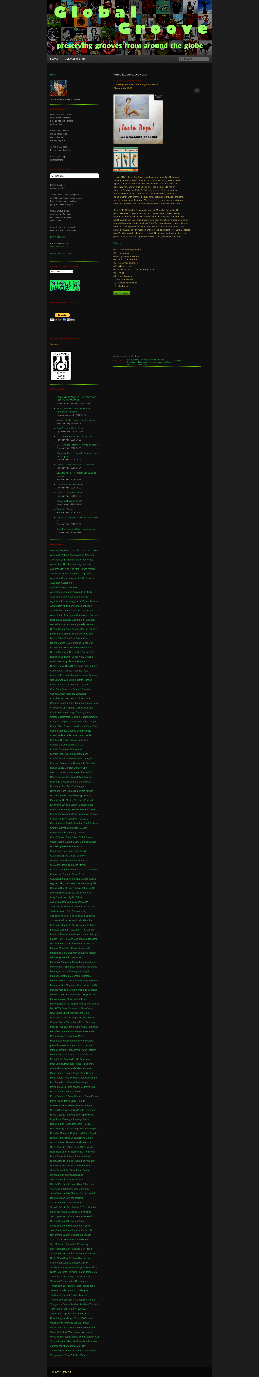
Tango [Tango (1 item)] (64, 1276)
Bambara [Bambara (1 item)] (90, 619)
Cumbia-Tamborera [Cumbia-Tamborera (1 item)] (79, 740)
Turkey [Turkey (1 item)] (72, 1309)
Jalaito (151, 362)
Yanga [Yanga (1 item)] (68, 1336)
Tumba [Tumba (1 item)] (66, 1304)
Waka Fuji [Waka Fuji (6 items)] (62, 1332)
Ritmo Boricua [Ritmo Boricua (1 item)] (71, 1137)
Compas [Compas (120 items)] (54, 721)
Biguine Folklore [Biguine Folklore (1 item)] (88, 629)
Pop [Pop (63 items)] (52, 1082)
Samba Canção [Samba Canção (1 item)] (58, 1179)
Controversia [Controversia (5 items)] (69, 726)
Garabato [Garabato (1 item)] (73, 828)
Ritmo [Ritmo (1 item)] (60, 1137)
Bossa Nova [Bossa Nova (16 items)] (78, 656)
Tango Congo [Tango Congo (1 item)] (75, 1276)
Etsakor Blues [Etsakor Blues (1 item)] (86, 804)
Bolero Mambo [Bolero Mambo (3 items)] (57, 643)
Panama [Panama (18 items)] (70, 1031)
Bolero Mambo (139, 360)
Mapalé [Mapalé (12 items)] (90, 943)
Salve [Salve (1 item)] (66, 1170)
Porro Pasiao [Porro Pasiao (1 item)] (57, 1100)
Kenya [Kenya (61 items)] (70, 920)
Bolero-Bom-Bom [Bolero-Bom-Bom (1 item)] (66, 638)
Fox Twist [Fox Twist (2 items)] (93, 814)
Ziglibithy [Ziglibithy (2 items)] (81, 1346)
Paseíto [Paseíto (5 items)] (68, 1059)
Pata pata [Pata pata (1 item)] (69, 1063)
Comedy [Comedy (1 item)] (93, 717)
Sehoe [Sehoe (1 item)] (85, 1184)
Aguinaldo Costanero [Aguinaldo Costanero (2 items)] (61, 582)
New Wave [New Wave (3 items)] (55, 1017)
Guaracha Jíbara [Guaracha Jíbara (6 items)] (58, 865)
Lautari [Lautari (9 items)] (90, 929)
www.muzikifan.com (59, 246)
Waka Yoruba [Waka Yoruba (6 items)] (74, 1332)
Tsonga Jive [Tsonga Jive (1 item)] (56, 1304)
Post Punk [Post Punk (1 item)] (78, 1105)
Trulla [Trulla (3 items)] (75, 1299)
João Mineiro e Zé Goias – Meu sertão (76, 529)
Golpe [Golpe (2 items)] (53, 841)
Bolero (129, 360)
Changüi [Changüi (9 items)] (68, 703)
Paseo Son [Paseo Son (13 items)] (69, 1054)
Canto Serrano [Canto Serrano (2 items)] (71, 684)
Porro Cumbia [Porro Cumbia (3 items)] (74, 1091)
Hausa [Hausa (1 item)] (84, 883)
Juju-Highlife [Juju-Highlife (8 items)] (56, 915)
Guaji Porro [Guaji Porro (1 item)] (73, 851)
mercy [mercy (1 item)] (93, 962)
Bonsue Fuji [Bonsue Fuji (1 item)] (88, 652)
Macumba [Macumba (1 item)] (79, 939)
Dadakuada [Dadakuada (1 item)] (79, 763)
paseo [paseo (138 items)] (53, 1045)
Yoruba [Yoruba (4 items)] (82, 1336)
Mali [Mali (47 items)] (52, 943)
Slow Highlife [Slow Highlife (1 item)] (84, 1225)
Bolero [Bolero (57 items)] (53, 638)
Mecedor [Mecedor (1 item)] (66, 957)
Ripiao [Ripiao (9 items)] (53, 1137)
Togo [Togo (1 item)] (92, 1285)
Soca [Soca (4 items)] (68, 1230)
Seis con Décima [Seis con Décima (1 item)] (74, 1198)
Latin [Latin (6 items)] (62, 929)
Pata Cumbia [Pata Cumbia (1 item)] (57, 1063)
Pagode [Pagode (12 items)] (54, 1026)
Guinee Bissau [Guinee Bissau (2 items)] (72, 878)
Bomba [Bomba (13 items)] (87, 647)
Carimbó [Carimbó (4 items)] (77, 689)
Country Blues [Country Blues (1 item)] (84, 730)
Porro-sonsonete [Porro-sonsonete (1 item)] (75, 1087)
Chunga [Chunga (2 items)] (71, 712)
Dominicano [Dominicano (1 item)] (85, 781)
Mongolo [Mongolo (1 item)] (63, 989)
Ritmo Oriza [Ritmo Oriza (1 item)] (85, 1142)
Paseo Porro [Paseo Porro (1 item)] (73, 1050)
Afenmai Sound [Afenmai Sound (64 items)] (58, 559)
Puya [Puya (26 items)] (53, 1119)
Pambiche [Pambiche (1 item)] (93, 1026)
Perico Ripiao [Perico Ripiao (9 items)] (81, 1063)
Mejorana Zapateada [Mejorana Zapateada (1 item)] (61, 962)
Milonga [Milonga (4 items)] (54, 989)
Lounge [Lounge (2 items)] (94, 934)
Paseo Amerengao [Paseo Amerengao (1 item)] (66, 1045)
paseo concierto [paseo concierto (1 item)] (85, 1045)
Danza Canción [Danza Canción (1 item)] (65, 767)
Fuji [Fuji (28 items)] (68, 823)
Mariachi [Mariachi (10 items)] (75, 948)
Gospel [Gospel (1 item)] (60, 841)
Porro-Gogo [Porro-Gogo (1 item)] (82, 1082)
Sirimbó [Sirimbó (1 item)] (68, 1225)
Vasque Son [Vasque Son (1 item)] (70, 1327)
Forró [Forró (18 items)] (80, 814)
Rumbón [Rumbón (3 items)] (54, 1165)
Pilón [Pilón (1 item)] (79, 1068)
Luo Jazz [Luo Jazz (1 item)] (68, 939)
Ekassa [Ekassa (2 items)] (87, 795)
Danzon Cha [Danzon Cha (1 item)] (80, 767)
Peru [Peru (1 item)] (91, 1063)
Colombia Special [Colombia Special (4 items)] (80, 717)
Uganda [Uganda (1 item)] (67, 1313)
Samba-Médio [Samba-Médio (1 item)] (57, 1174)
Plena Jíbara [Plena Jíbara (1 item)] (56, 1077)
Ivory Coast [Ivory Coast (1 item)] (56, 897)
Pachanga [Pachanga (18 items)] (91, 1022)
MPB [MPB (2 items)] (66, 1003)
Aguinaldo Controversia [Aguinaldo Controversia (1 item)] (83, 578)
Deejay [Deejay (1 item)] (53, 777)
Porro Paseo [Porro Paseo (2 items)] (91, 1096)
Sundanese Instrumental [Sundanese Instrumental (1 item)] (62, 1267)
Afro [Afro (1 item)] (81, 559)
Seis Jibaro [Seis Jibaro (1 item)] (56, 1211)
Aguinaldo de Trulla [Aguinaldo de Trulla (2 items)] (82, 592)
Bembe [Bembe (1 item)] (53, 629)
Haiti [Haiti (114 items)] (78, 883)
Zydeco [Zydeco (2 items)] (84, 1355)
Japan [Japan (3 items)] (79, 902)
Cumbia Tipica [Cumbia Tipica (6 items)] (57, 758)
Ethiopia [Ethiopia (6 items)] (65, 804)
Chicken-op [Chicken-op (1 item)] (56, 707)
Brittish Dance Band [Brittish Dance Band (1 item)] (60, 666)
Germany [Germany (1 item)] (71, 832)
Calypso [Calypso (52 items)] (72, 675)
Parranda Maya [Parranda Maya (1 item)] (58, 1036)
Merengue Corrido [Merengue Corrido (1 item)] (59, 976)
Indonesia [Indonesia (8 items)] (86, 892)
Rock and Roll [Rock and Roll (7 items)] (63, 1151)
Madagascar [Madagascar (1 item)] (90, 939)
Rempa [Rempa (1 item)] (92, 1128)
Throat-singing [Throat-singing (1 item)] (57, 1285)
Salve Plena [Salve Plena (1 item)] (76, 1170)
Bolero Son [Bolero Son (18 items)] (87, 643)
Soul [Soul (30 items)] (94, 1253)
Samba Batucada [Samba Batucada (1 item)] (74, 1174)
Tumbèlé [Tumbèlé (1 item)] (93, 1304)
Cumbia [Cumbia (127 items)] (64, 740)
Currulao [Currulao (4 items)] (54, 763)
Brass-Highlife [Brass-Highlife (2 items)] (64, 661)
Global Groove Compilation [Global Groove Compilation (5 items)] (64, 837)
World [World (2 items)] (53, 1336)
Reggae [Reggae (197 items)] (69, 1128)
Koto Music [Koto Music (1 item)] (56, 925)
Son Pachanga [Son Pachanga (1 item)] (57, 1248)
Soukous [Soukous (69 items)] (86, 1253)
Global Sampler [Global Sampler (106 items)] (87, 837)
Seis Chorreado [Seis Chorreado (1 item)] (88, 1193)
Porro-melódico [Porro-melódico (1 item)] (58, 1087)
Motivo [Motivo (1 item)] (62, 999)
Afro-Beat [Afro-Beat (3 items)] (89, 559)
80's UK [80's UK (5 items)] (54, 550)
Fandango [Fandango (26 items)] (66, 809)
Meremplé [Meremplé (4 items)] (81, 966)
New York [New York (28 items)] (67, 1017)
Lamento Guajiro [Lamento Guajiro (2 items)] (70, 925)
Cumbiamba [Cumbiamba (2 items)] (76, 749)
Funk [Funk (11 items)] (72, 823)
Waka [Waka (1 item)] (53, 1332)
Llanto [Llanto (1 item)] (70, 934)
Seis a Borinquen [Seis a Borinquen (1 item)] (64, 1188)
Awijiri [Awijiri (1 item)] (86, 615)
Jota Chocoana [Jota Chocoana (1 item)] (74, 911)
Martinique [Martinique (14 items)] (55, 952)
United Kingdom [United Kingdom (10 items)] (58, 1318)
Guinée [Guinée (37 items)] (85, 878)
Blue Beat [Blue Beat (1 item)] (71, 633)
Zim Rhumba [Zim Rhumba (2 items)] (90, 1350)
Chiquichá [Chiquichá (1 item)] (87, 707)
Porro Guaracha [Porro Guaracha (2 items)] (76, 1096)
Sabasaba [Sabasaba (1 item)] (65, 1165)
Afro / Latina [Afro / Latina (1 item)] (81, 569)
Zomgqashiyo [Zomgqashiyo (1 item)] (57, 1355)
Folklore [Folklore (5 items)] (73, 814)
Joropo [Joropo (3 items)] (62, 911)
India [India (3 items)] (78, 892)
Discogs (117, 243)
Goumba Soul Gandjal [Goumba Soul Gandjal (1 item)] (76, 841)
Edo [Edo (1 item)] (61, 795)
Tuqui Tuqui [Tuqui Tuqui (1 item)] (62, 1309)
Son (134, 364)
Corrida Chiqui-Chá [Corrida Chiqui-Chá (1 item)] (87, 726)
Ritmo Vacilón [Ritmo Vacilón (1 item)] (87, 1147)
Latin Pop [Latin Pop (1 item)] (81, 929)
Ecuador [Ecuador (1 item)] (54, 795)
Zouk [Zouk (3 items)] (67, 1355)
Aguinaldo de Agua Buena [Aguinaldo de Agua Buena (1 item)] (63, 587)
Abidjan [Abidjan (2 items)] (63, 550)
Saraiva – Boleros (65, 509)
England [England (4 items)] (88, 800)
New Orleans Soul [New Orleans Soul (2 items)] (79, 1013)
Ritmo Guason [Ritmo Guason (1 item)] (57, 1142)
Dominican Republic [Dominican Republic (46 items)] (60, 786)
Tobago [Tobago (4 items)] (85, 1285)
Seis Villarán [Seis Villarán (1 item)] (68, 1216)
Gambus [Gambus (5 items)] (63, 828)
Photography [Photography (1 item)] (63, 1068)
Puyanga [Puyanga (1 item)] (77, 1119)
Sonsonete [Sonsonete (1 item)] (55, 1253)
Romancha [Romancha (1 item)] (89, 1151)
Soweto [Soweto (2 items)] (67, 1258)
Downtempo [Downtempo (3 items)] (77, 786)
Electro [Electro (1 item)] (69, 800)
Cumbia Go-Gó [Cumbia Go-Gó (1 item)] (75, 744)
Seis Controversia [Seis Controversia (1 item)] (59, 1202)
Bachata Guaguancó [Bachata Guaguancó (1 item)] (60, 619)
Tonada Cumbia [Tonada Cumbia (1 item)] (66, 1290)
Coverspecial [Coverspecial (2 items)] (57, 735)
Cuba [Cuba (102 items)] (74, 735)
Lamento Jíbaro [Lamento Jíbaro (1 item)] (88, 925)
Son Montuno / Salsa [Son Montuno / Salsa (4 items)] (61, 1244)
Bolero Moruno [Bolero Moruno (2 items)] (73, 643)
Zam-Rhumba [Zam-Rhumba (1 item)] (90, 1341)
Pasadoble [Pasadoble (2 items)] (72, 1036)
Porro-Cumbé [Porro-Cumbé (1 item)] (68, 1082)
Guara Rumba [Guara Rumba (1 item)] (57, 878)
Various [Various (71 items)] (69, 1322)
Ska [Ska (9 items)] (74, 1225)
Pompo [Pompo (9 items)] (93, 1077)
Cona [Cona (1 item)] (78, 721)
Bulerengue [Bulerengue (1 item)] (77, 666)
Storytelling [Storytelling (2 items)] (84, 1258)
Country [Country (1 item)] (72, 730)
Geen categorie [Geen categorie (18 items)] (58, 832)
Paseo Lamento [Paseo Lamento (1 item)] (58, 1050)
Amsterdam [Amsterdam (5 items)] (56, 606)
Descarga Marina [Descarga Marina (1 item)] (69, 781)
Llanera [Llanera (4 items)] (63, 934)
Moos (53, 75)
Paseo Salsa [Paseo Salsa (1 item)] (56, 1054)
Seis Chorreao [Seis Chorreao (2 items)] (57, 1198)
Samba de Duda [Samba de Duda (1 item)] (75, 1179)
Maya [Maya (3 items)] (76, 952)
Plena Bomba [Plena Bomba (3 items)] (86, 1073)
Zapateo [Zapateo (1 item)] (72, 1346)
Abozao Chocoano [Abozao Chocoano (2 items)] (76, 550)
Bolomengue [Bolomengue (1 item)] (76, 647)
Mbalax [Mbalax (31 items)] (92, 952)
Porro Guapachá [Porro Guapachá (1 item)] (58, 1096)
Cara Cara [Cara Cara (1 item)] (55, 689)
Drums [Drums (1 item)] (70, 791)
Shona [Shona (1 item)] (81, 1221)
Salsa (129, 364)
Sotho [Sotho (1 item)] (79, 1253)
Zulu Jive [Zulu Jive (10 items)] (75, 1355)
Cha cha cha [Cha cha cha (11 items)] (56, 698)
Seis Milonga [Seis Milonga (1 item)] (84, 1211)
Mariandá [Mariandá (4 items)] (85, 948)
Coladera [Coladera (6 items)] (55, 717)
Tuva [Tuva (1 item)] (78, 1309)
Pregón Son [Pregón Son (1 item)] (56, 1110)
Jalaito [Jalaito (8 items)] (79, 897)
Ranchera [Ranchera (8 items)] (77, 1124)
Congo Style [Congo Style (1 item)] (56, 726)
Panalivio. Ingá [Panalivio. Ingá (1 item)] (57, 1031)
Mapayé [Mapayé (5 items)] (54, 948)
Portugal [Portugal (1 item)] (81, 1100)
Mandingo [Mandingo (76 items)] (68, 943)
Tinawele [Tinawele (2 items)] (70, 1285)
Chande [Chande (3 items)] (86, 698)
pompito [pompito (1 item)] (85, 1077)
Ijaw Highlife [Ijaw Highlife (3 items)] (56, 892)
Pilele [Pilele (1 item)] (73, 1068)
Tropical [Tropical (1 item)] (83, 1295)
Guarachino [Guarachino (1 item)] (56, 874)
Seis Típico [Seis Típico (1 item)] (56, 1216)
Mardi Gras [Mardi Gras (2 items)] (65, 948)
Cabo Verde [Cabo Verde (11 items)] (56, 670)
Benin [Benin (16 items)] (68, 629)
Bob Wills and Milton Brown (70, 428)
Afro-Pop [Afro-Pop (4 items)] (69, 569)
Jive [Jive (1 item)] (92, 906)
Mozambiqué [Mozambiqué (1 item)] (80, 999)
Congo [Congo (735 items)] (92, 721)
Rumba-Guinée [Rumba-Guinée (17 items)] (83, 1156)
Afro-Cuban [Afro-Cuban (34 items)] (56, 564)
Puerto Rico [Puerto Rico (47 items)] (83, 1110)
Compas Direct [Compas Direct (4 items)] (67, 721)
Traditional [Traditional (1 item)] (55, 1295)
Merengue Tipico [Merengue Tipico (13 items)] (74, 985)
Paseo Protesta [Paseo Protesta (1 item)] (88, 1050)
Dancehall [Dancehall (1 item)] (91, 763)
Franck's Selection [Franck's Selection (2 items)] (67, 818)
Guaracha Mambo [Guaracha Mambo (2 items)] (77, 865)
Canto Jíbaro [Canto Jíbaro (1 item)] (56, 684)
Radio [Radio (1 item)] (86, 1119)
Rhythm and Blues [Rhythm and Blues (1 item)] (79, 1133)
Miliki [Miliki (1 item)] (94, 985)
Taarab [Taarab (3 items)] (81, 1272)
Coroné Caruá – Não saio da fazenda (75, 464)
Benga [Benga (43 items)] (61, 629)
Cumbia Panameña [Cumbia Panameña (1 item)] (78, 754)
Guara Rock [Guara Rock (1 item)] (78, 874)
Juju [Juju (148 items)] (85, 911)
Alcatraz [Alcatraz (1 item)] (94, 601)
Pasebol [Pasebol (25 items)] (89, 1040)
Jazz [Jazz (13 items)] (85, 902)
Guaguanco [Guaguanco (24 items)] (79, 846)
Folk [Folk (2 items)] (93, 809)
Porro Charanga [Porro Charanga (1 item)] (58, 1091)
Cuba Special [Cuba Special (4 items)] (85, 735)
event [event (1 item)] (53, 809)
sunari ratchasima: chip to (69, 501)
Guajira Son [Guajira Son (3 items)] (71, 860)
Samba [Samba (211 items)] (86, 1170)
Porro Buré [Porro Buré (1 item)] (89, 1087)
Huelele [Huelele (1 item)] (64, 888)
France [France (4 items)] (53, 818)
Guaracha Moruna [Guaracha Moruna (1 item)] (59, 869)
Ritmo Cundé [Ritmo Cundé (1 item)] (86, 1137)
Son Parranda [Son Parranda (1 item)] (73, 1248)
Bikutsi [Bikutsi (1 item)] (62, 633)
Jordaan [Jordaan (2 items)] (54, 911)
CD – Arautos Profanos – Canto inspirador (77, 445)
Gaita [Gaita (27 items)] (95, 823)
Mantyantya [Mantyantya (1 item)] (80, 943)
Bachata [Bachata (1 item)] (94, 615)
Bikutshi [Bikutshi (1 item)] (54, 633)
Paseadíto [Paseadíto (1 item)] (69, 1040)
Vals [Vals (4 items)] (62, 1322)
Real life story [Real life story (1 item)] (57, 1128)
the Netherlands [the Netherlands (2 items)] (79, 1281)
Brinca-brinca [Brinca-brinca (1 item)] (78, 661)
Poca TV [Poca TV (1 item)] (68, 1077)
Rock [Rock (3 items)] (53, 1151)
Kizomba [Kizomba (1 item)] (87, 920)
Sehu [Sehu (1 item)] (92, 1184)
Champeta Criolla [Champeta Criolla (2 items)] (73, 698)
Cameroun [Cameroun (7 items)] (82, 675)
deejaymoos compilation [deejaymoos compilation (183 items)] (70, 777)
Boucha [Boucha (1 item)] (89, 656)
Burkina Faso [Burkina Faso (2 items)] (90, 666)
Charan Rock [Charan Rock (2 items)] (91, 703)
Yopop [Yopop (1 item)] (75, 1336)
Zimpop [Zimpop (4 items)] (79, 1350)
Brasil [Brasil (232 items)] (53, 661)
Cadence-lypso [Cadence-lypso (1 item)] (80, 670)
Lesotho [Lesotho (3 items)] (54, 934)
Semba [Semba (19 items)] (53, 1221)
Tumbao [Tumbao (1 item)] (75, 1304)
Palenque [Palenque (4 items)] (64, 1026)
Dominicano (132, 362)
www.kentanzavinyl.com (60, 253)
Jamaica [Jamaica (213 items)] (71, 902)
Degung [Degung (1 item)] (87, 777)
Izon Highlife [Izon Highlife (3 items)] (69, 897)
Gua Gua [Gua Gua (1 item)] (68, 846)
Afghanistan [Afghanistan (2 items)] (73, 559)
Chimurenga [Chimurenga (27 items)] (69, 707)
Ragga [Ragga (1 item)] (68, 1124)
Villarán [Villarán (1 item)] (92, 1327)
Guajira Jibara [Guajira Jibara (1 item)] (57, 860)
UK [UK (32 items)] (73, 1313)
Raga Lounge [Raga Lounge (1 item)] (57, 1124)
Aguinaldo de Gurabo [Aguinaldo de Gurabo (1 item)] (61, 592)
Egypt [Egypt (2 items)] (80, 795)
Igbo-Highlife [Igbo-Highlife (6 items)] (75, 888)
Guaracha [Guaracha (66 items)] (83, 860)
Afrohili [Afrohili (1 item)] (91, 569)
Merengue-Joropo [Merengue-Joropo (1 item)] (59, 971)
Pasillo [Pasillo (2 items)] (75, 1059)
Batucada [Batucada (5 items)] (66, 624)
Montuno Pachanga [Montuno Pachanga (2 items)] (78, 994)
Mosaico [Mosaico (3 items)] (54, 999)
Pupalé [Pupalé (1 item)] (84, 1114)
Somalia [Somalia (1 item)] (75, 1230)
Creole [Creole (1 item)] (67, 735)
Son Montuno (143, 364)
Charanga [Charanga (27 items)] (79, 703)
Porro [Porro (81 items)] (58, 1082)
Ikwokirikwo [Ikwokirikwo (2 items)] (69, 892)
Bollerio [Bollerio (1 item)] (54, 647)
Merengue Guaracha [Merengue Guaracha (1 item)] (80, 976)
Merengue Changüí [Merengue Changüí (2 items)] (79, 971)
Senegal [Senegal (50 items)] (62, 1221)
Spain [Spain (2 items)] (75, 1258)
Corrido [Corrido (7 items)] (54, 730)
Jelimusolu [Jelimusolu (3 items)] (68, 906)
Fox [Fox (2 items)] (86, 814)
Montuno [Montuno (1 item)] (72, 989)
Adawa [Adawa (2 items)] (65, 555)
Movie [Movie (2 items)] (70, 999)
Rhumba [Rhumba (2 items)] (54, 1133)
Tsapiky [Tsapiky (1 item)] (83, 1299)
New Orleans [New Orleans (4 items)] (87, 1008)
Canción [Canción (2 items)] (54, 680)
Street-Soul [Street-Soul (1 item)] (56, 1262)
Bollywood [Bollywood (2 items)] (63, 647)
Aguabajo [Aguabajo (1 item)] (76, 573)
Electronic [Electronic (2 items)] (79, 800)
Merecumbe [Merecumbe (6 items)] (56, 966)
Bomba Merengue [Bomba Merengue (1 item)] (59, 652)
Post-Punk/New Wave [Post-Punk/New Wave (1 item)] (61, 1105)
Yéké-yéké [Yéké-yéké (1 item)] (70, 1341)
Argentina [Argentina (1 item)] (69, 610)
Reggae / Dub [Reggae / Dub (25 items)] (81, 1128)
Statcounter (56, 344)
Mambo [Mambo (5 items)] (59, 943)
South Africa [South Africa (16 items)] (56, 1258)
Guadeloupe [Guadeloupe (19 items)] (56, 846)
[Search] (194, 59)
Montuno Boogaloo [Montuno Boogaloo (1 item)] (87, 989)
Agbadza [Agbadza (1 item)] (66, 573)
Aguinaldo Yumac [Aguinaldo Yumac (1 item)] (80, 601)
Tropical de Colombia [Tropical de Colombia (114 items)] (61, 1299)
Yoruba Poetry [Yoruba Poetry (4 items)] (57, 1341)
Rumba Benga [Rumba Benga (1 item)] (57, 1161)
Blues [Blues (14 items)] (80, 633)
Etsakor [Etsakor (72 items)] (74, 804)
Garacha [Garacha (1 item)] (83, 828)
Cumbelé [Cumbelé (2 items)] (54, 740)
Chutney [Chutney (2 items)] (80, 712)
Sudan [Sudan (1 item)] (75, 1262)
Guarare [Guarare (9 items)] (67, 874)
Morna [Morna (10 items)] (92, 994)
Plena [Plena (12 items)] (76, 1073)
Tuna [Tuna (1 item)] (52, 1309)
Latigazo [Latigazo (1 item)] (54, 929)
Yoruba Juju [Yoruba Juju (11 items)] (93, 1336)
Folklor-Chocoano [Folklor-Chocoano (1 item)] (59, 814)
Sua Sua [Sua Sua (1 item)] (66, 1262)
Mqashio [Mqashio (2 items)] (74, 1003)
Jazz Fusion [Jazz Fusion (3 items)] (56, 906)
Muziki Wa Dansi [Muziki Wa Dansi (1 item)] (58, 1008)
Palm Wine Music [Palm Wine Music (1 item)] (78, 1026)
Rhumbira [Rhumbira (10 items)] (65, 1133)
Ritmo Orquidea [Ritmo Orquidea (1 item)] (58, 1147)
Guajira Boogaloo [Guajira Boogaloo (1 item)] (59, 855)
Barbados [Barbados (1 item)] (55, 624)
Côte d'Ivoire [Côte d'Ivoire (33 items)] (66, 763)
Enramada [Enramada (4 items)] (55, 804)
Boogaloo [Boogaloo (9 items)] (55, 656)
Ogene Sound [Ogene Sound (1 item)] (87, 1017)
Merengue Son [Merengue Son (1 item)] (57, 985)
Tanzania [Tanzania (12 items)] (87, 1276)
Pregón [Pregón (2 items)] (88, 1105)
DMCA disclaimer (57, 237)
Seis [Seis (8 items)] (52, 1188)
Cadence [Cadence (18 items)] (67, 670)
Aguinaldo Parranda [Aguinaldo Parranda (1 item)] (60, 601)
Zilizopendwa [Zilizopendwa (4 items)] (57, 1350)
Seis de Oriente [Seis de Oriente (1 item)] (58, 1207)
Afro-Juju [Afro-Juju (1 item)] (77, 564)
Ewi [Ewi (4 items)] (58, 809)
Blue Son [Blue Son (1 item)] (88, 633)
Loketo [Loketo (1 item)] (77, 934)
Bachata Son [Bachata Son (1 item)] (78, 619)
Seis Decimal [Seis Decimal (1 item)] (76, 1202)
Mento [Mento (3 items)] (75, 962)
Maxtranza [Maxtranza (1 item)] (67, 952)
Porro (168, 362)
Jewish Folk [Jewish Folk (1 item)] (81, 906)
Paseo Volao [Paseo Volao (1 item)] (56, 1059)
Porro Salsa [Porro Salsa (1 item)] (70, 1100)
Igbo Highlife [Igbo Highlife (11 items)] (88, 888)
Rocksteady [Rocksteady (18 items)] (77, 1151)
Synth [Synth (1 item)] (53, 1272)
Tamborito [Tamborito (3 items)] (55, 1276)
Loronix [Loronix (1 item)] (86, 934)
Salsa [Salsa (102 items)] (73, 1165)
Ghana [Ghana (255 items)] (80, 832)
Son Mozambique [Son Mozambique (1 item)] (81, 1244)
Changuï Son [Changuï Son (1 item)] (57, 703)
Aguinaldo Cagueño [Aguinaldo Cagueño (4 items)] (60, 578)
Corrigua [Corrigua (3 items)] (62, 730)
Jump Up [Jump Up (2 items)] (90, 915)
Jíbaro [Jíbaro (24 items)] (53, 920)
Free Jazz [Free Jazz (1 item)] (82, 818)
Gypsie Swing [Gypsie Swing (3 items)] (57, 883)
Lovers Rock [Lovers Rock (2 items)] (56, 939)
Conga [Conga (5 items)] (84, 721)
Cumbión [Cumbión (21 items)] (70, 758)
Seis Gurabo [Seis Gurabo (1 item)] (89, 1207)
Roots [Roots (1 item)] (53, 1156)
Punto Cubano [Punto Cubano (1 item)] (57, 1114)
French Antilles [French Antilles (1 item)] (57, 823)
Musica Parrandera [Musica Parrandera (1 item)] (89, 1003)
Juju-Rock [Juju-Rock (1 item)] (69, 915)
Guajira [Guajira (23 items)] (83, 851)
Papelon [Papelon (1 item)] (79, 1031)
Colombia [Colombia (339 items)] (65, 717)
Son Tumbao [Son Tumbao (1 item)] (68, 1253)
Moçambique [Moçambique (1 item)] (56, 1003)
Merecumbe (160, 362)
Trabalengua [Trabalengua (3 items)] (81, 1290)
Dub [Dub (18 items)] (76, 791)
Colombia (151, 360)
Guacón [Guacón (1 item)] (92, 841)
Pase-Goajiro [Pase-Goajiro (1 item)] (57, 1040)
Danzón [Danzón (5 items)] (88, 772)
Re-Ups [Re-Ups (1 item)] (87, 1124)
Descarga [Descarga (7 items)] (55, 781)
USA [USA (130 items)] (82, 1318)
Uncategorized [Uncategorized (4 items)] (82, 1313)
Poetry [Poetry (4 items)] (76, 1077)
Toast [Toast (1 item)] (78, 1285)
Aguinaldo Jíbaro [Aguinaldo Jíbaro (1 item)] (59, 596)
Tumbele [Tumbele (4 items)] (84, 1304)
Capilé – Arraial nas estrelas (71, 484)
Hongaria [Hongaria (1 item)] (55, 888)
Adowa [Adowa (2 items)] (73, 555)
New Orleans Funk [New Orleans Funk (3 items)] (59, 1013)
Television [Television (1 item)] (65, 1281)
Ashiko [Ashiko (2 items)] (77, 610)
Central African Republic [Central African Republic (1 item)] (62, 693)
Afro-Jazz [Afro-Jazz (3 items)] (67, 564)
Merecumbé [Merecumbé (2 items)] (69, 966)
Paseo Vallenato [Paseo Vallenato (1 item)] (84, 1054)
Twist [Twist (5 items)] (84, 1309)
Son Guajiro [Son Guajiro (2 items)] (70, 1239)
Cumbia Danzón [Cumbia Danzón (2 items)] (58, 744)
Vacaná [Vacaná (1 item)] (89, 1318)
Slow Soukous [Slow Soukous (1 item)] (57, 1230)
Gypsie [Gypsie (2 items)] (92, 878)
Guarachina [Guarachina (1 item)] (91, 869)
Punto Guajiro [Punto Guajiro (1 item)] (73, 1114)
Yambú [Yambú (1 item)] (60, 1336)
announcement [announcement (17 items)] (78, 606)
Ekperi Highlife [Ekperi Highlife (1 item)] (57, 800)
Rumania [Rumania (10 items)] (61, 1156)
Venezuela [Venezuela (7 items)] (82, 1327)
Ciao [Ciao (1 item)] (87, 712)
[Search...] (74, 175)
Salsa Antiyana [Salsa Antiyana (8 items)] (84, 1165)
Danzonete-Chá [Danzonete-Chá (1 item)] (76, 772)
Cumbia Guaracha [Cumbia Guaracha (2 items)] (59, 749)
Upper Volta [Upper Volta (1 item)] (73, 1318)
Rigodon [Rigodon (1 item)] (94, 1133)
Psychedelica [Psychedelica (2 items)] (70, 1110)
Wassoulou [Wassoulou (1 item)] (87, 1332)
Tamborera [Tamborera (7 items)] (91, 1272)
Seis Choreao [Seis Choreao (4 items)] (72, 1193)
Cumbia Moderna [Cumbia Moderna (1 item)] (59, 754)
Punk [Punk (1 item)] (92, 1110)
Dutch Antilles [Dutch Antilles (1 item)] (86, 791)
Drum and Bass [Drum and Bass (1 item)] (58, 791)
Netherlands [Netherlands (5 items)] (74, 1008)
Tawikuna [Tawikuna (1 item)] (55, 1281)
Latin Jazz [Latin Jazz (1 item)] (70, 929)
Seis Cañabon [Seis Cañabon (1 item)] (57, 1193)
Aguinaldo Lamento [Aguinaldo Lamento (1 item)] (78, 596)
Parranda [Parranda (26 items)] (89, 1031)
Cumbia (160, 360)
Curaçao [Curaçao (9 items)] (87, 758)
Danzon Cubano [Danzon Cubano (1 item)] (58, 772)
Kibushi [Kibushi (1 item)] (78, 920)
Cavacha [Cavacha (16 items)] (86, 689)
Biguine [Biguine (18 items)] (76, 629)
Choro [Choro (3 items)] (63, 712)
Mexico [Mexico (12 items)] (87, 985)
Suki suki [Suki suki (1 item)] (84, 1262)
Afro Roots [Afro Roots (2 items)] (55, 573)
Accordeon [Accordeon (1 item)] (92, 550)
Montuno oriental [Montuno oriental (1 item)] (58, 994)
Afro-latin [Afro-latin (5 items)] (87, 564)
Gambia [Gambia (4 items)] (54, 828)
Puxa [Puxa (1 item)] (90, 1114)
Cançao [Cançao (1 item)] (84, 684)
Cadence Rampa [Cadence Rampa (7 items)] (59, 675)
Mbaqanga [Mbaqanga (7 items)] (55, 957)
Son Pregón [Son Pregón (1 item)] (87, 1248)
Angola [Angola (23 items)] (66, 606)
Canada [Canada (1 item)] (93, 675)
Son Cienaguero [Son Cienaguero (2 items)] (74, 1235)
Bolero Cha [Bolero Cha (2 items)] (81, 638)
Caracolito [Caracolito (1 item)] (66, 689)
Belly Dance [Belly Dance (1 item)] (86, 624)
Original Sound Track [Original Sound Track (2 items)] (61, 1022)
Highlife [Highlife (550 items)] (92, 883)
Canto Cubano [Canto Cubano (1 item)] (84, 680)
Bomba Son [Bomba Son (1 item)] (75, 652)
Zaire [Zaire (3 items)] (79, 1341)
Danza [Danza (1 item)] (53, 767)
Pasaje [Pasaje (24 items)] (81, 1036)
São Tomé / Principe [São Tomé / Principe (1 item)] (67, 1272)
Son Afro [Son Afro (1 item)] (89, 1230)
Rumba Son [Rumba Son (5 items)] (89, 1161)
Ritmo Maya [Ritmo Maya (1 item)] (72, 1142)
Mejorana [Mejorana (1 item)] (76, 957)
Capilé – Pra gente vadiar (69, 492)
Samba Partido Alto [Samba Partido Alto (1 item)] (60, 1184)
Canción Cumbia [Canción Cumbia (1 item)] (67, 680)
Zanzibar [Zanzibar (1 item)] (62, 1346)
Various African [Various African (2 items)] (81, 1322)
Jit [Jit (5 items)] (88, 906)
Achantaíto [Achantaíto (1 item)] (55, 555)
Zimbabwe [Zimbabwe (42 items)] (69, 1350)
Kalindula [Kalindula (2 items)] (62, 920)
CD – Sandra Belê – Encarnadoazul (74, 436)
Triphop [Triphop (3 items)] (74, 1295)
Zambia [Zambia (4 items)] (54, 1346)
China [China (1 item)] (79, 707)
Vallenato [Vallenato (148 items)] (55, 1322)
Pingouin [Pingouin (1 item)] (87, 1068)
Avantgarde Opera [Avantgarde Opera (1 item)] (73, 615)
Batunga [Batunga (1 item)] (75, 624)
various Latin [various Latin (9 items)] (56, 1327)
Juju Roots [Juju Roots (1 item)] (79, 915)
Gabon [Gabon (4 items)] (79, 823)
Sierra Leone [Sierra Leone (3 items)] (56, 1225)
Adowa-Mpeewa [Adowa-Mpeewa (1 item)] (85, 555)
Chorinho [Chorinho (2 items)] (55, 712)
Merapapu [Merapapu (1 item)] (84, 962)
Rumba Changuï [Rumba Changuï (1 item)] (74, 1161)
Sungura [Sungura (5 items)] (80, 1267)
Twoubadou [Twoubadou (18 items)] (56, 1313)
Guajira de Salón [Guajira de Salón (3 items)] (77, 855)
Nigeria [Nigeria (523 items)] (76, 1017)
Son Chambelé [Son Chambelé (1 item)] (58, 1235)
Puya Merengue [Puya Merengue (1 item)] (64, 1119)
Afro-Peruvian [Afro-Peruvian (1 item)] (57, 569)
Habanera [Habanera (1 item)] (70, 883)
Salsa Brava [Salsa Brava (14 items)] (56, 1170)
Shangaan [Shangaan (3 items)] (72, 1221)
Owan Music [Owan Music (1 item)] (78, 1022)
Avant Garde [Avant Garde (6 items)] (56, 615)
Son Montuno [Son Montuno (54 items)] (83, 1239)
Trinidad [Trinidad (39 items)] (66, 1295)
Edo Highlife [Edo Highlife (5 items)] (70, 795)
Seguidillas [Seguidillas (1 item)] (76, 1184)
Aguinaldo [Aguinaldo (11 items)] (87, 573)
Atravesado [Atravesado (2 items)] (87, 610)
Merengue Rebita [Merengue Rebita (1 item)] (89, 980)
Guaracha (142, 362)
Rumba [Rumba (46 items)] (70, 1156)
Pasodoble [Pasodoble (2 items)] (85, 1059)
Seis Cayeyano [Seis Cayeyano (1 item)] (81, 1188)
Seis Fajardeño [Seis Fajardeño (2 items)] (74, 1207)
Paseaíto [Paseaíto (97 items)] (79, 1040)
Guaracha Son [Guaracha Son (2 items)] (77, 869)
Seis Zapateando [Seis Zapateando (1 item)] (84, 1216)
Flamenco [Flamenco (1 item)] (85, 809)
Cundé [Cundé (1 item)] (78, 758)
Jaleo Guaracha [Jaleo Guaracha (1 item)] (58, 902)
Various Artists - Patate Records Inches (76, 420)
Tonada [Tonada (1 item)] (54, 1290)
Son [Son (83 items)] (82, 1230)
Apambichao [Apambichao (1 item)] (56, 610)
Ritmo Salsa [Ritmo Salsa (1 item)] (73, 1147)
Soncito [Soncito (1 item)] (87, 1235)
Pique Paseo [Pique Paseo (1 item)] (56, 1073)
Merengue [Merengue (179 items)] (92, 966)
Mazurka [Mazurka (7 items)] (83, 952)
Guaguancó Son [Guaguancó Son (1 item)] (58, 851)
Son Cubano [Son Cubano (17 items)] (56, 1239)
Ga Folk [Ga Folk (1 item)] (88, 823)
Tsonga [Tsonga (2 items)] (91, 1299)
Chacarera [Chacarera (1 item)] (81, 693)
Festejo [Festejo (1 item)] (75, 809)
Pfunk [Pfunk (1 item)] (53, 1068)
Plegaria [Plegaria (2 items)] (68, 1073)
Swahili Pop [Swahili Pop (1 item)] (91, 1267)
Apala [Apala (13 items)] (89, 606)
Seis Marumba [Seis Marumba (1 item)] (69, 1211)
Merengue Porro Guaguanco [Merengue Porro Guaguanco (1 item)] (64, 980)
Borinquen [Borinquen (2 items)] (66, 656)
